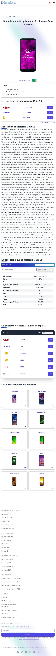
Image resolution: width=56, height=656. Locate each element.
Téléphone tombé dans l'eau (10, 582)
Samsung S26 (6, 563)
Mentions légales (7, 601)
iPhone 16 (4, 551)
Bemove (43, 647)
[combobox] (44, 265)
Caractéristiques (7, 270)
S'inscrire (28, 635)
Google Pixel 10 (6, 521)
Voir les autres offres (48, 122)
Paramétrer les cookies (9, 610)
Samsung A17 (5, 514)
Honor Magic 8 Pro (7, 525)
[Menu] (54, 2)
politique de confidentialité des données (29, 639)
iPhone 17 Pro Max (7, 537)
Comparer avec (6, 265)
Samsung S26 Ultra (7, 559)
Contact (4, 597)
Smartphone (10, 16)
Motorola (16, 16)
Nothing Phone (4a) (8, 528)
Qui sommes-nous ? (8, 617)
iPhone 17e (5, 547)
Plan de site (5, 614)
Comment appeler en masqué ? (11, 578)
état (39, 333)
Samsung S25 (6, 570)
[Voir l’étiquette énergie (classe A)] (28, 80)
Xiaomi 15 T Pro (6, 518)
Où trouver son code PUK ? (10, 589)
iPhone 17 (4, 544)
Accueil (3, 16)
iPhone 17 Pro (6, 540)
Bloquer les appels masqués (10, 585)
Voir (50, 107)
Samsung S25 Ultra (7, 566)
